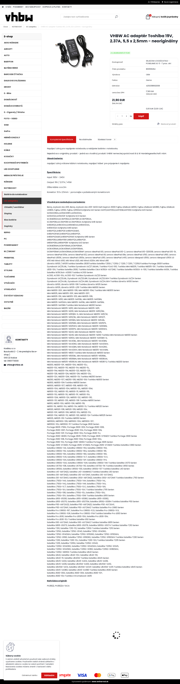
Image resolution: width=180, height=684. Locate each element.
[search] (116, 17)
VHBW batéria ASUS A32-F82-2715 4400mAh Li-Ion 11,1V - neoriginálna (94, 629)
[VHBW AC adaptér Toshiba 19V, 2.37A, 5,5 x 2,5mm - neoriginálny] (74, 51)
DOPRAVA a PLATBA (51, 7)
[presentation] (48, 630)
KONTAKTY (67, 7)
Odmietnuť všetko (29, 675)
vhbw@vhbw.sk (15, 364)
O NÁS (8, 7)
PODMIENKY (18, 7)
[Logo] (19, 17)
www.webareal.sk (100, 681)
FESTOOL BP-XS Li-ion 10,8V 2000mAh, (128, 634)
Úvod (5, 27)
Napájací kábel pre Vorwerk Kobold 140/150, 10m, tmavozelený (161, 635)
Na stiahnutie (85, 139)
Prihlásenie (155, 2)
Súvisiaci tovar (107, 139)
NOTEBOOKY (17, 27)
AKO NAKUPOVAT (33, 7)
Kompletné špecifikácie (61, 139)
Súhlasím (49, 675)
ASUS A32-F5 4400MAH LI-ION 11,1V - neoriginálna (61, 630)
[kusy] (122, 116)
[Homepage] (3, 7)
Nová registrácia (171, 2)
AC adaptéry (31, 27)
